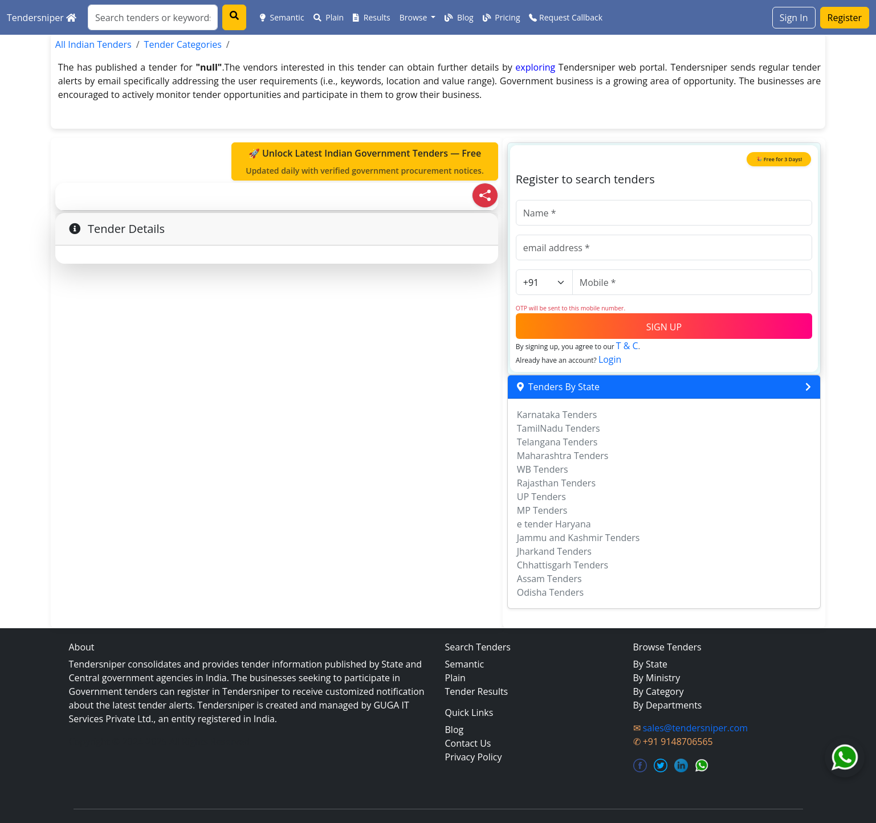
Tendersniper (41, 17)
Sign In (794, 17)
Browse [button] (414, 17)
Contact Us (468, 743)
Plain (328, 17)
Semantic (282, 17)
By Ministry (657, 677)
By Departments (667, 705)
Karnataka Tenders (557, 414)
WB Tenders (542, 469)
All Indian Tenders (93, 44)
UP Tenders (541, 496)
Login (610, 359)
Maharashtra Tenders (563, 455)
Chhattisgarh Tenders (562, 565)
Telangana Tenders (557, 442)
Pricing (501, 17)
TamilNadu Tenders (558, 428)
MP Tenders (542, 510)
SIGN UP (664, 327)
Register (845, 17)
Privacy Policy (473, 757)
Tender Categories (183, 44)
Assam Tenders (549, 578)
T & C (627, 345)
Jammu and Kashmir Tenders (578, 537)
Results (371, 17)
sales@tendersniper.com (695, 728)
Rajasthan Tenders (556, 483)
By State (650, 664)
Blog (459, 17)
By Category (658, 691)
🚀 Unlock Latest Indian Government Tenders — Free (365, 162)
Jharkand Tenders (554, 551)
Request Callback (565, 17)
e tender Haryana (554, 524)
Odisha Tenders (550, 592)
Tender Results (476, 691)
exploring (535, 67)
